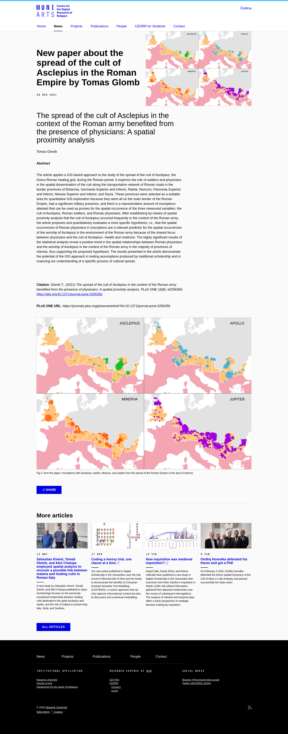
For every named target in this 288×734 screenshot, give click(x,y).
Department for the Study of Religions (57, 687)
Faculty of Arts (44, 683)
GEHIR (114, 691)
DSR (149, 670)
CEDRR (113, 683)
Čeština (245, 8)
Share (49, 489)
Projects (68, 656)
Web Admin (43, 712)
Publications (102, 656)
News (41, 656)
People (135, 656)
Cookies (58, 712)
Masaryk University (47, 679)
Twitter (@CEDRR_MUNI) (196, 683)
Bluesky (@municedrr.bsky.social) (200, 679)
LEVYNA (114, 679)
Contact (161, 656)
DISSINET (116, 687)
